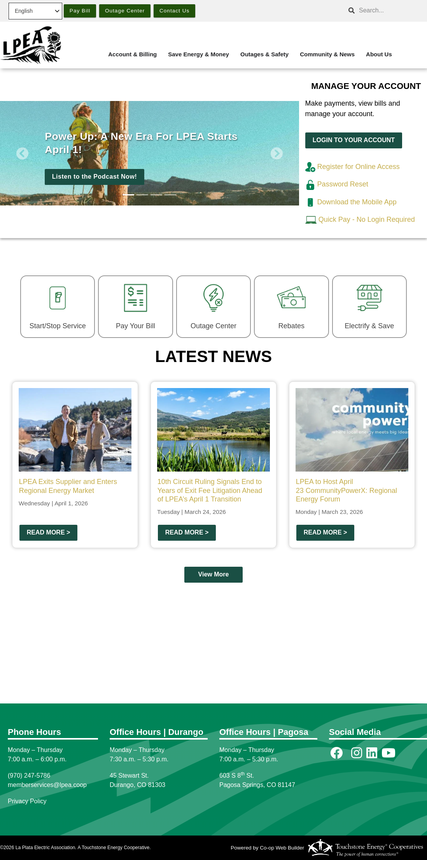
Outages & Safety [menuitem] (264, 54)
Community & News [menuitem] (327, 54)
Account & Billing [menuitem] (132, 54)
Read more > (48, 532)
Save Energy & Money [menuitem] (198, 54)
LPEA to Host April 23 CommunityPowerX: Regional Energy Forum (346, 490)
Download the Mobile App (351, 202)
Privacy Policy (27, 801)
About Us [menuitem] (379, 54)
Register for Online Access (352, 167)
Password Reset (336, 184)
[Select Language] (35, 11)
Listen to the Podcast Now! (94, 176)
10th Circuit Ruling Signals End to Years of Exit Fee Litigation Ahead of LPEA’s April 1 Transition (210, 490)
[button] (22, 153)
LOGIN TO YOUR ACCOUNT (353, 140)
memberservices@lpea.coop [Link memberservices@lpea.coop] (47, 785)
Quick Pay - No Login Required (366, 219)
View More (213, 574)
